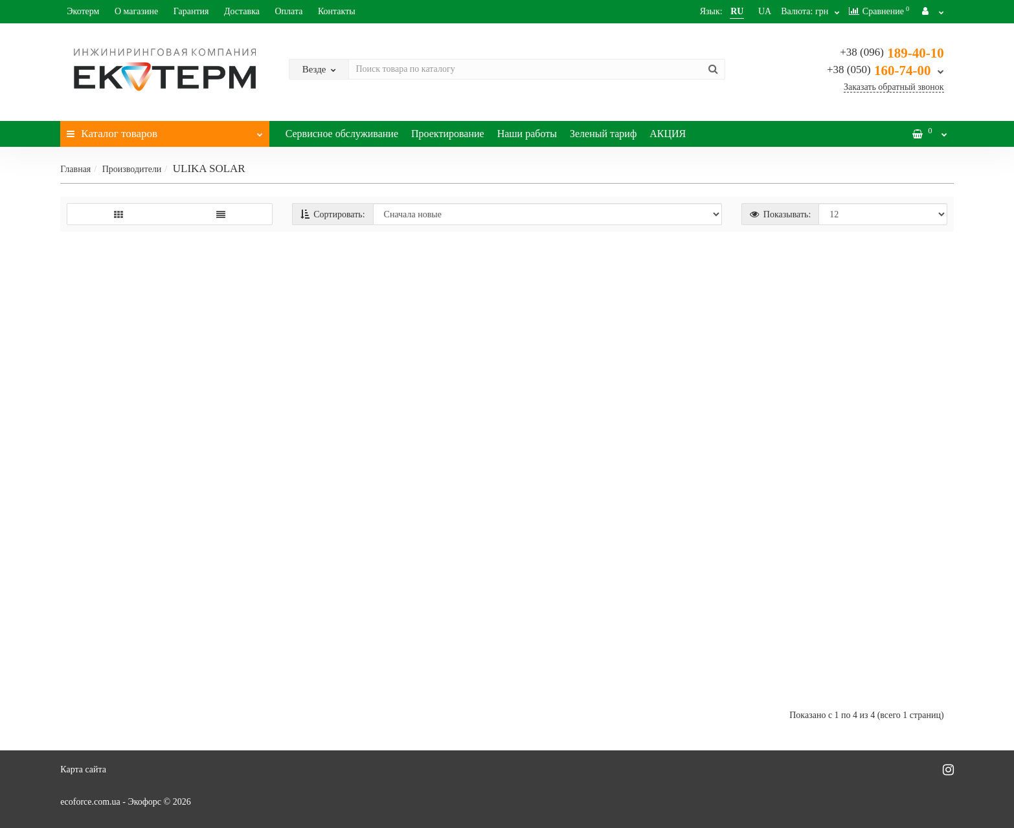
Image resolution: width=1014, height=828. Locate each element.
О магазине (136, 11)
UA (750, 11)
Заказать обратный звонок (894, 87)
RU (722, 11)
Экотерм (83, 11)
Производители (132, 169)
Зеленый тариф (603, 133)
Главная (75, 169)
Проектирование (447, 133)
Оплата (288, 11)
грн (801, 11)
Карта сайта (83, 769)
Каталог (164, 130)
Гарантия (191, 11)
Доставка (242, 11)
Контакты (336, 11)
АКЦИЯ (667, 133)
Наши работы (527, 133)
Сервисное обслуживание (342, 133)
